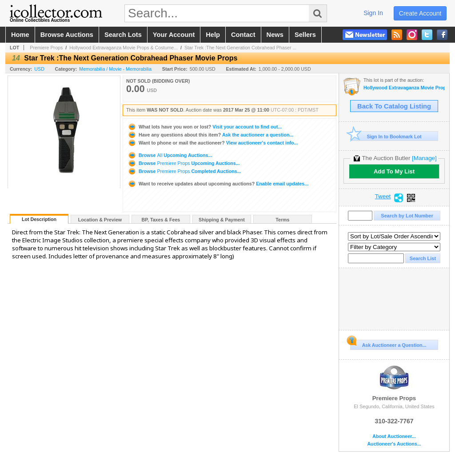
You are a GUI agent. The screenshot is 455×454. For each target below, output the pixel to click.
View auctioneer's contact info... (213, 142)
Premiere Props (46, 47)
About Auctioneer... (393, 436)
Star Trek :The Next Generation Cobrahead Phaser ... (240, 47)
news (275, 34)
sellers (305, 34)
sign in (373, 12)
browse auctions (66, 34)
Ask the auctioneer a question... (210, 134)
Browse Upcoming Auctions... (170, 155)
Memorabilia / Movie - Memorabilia (115, 69)
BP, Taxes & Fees (161, 219)
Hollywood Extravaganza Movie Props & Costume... (123, 47)
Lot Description (39, 219)
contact (243, 34)
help (213, 34)
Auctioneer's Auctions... (394, 444)
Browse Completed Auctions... (184, 171)
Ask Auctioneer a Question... (388, 344)
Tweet (383, 196)
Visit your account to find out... (205, 126)
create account (420, 13)
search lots (123, 34)
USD (39, 69)
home (20, 34)
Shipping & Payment (222, 219)
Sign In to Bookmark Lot (386, 136)
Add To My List (394, 171)
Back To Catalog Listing (394, 106)
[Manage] (424, 158)
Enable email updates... (218, 183)
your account (174, 34)
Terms (282, 219)
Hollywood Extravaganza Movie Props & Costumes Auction (404, 87)
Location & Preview (100, 219)
